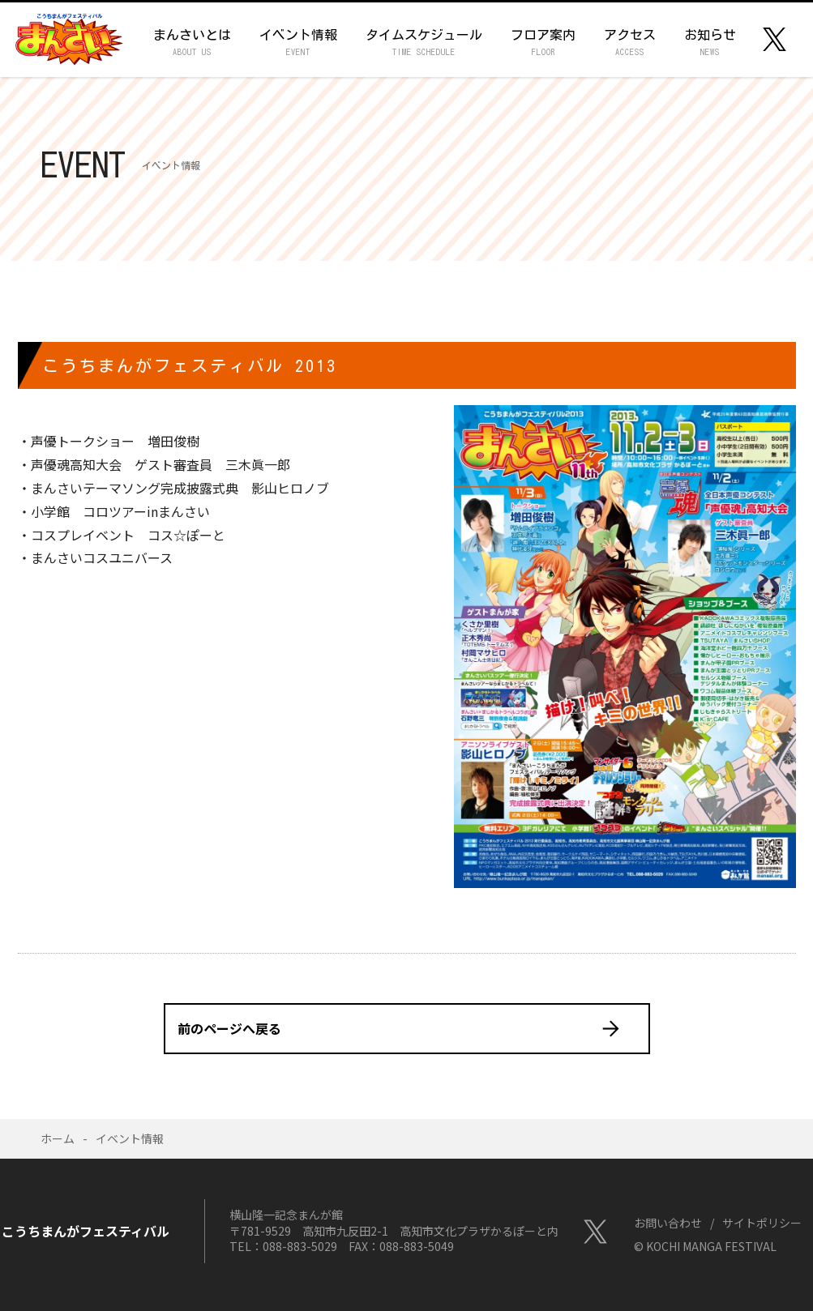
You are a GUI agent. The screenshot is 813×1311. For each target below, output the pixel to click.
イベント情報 (130, 1138)
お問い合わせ (668, 1223)
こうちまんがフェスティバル (69, 38)
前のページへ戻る (229, 1028)
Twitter (774, 39)
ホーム (58, 1138)
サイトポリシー (762, 1223)
